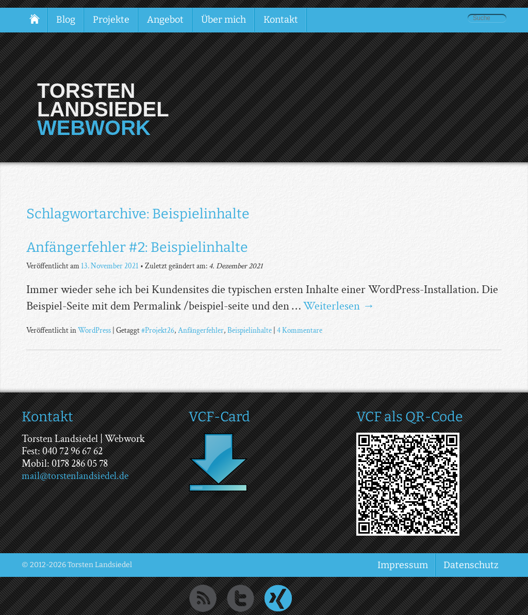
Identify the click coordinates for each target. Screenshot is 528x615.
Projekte (111, 19)
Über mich (223, 19)
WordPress (94, 330)
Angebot (165, 19)
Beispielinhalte (249, 330)
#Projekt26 (157, 330)
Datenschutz (471, 565)
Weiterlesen (338, 306)
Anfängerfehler (201, 330)
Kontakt (280, 19)
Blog (65, 19)
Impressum (402, 565)
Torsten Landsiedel (103, 100)
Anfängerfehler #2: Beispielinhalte (137, 247)
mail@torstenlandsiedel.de (75, 476)
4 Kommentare (299, 330)
